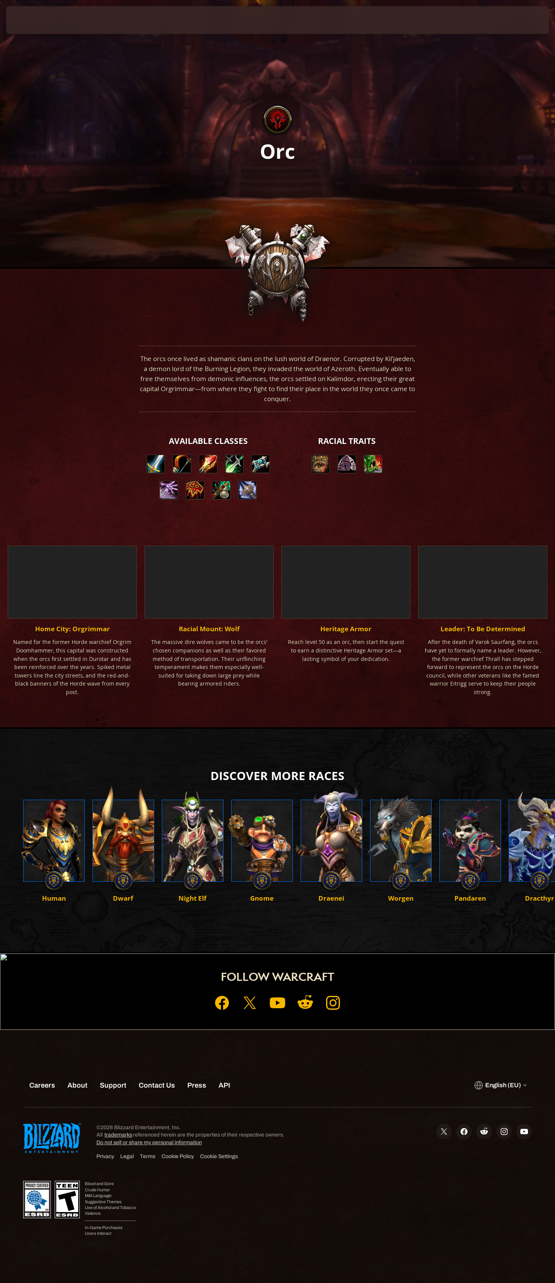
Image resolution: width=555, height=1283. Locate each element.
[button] (320, 464)
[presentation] (34, 20)
